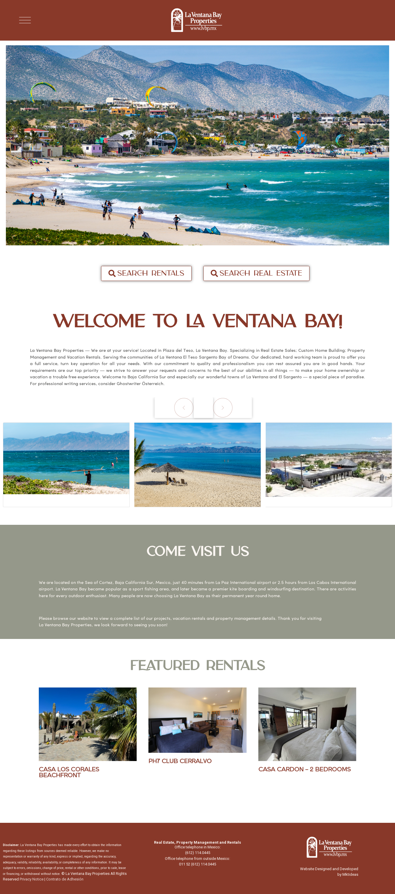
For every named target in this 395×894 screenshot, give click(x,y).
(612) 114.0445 (197, 852)
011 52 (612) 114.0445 (197, 864)
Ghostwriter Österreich (140, 383)
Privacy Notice (31, 879)
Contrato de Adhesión (64, 879)
